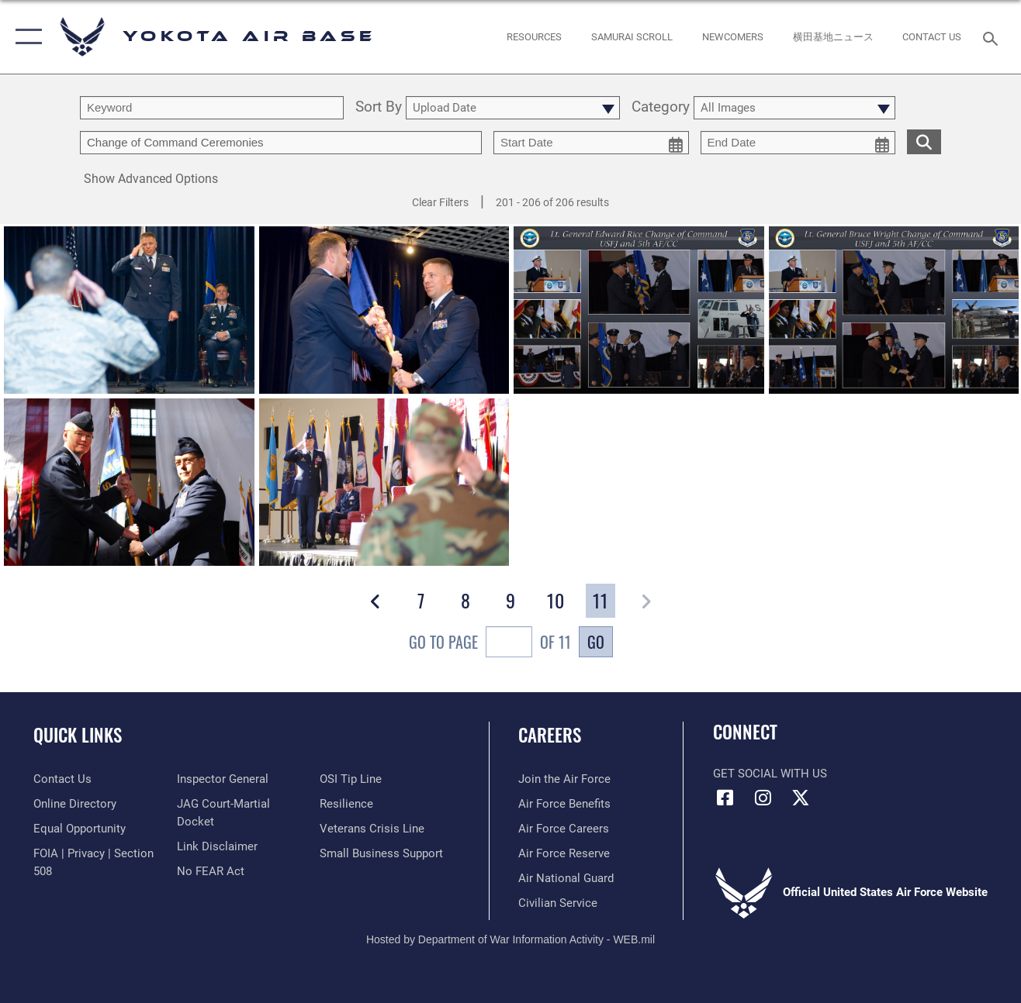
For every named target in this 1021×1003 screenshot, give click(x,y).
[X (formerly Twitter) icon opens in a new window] (800, 797)
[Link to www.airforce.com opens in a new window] (564, 779)
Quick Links (77, 735)
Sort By (378, 107)
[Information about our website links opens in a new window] (217, 846)
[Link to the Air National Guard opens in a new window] (566, 878)
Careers (549, 735)
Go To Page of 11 (490, 643)
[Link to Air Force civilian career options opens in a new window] (557, 903)
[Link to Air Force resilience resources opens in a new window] (346, 804)
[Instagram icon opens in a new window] (762, 797)
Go (595, 641)
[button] (25, 37)
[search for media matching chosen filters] (924, 141)
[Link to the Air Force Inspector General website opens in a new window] (222, 779)
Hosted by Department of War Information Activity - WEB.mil (510, 939)
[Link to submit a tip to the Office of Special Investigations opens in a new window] (351, 779)
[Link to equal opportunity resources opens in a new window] (79, 829)
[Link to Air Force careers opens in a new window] (563, 829)
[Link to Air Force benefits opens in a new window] (564, 804)
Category (661, 107)
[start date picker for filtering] (591, 142)
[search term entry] (212, 107)
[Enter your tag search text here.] (281, 142)
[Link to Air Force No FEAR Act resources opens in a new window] (210, 871)
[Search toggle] (993, 36)
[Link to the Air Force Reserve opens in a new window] (564, 853)
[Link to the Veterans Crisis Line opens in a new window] (372, 829)
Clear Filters (440, 202)
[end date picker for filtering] (798, 142)
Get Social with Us (770, 774)
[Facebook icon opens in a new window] (724, 797)
